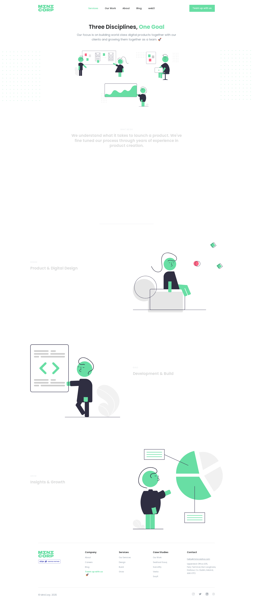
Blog (139, 8)
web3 (151, 8)
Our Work (110, 8)
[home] (46, 8)
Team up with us (202, 8)
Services (93, 8)
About (126, 8)
